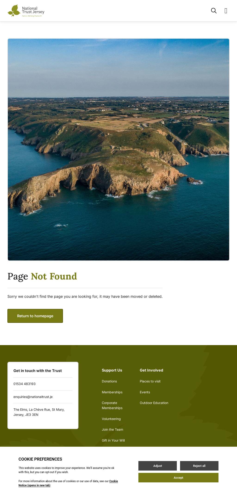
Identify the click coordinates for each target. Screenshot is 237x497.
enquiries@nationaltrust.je (33, 397)
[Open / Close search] (211, 11)
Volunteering (111, 419)
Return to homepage (35, 316)
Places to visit (150, 381)
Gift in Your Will (113, 440)
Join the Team (112, 429)
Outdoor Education (154, 403)
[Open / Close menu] (223, 11)
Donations (109, 381)
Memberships (112, 392)
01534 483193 (24, 384)
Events (145, 392)
